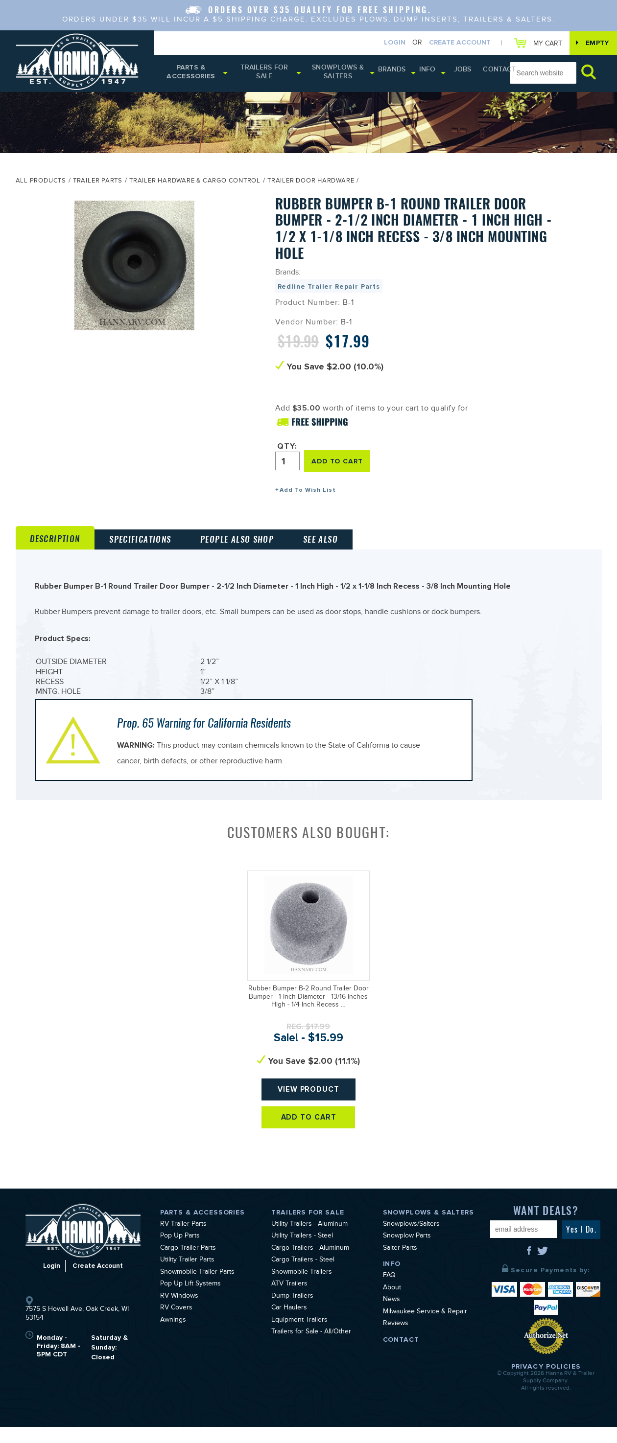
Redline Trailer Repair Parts (329, 289)
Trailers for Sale (263, 75)
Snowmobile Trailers (301, 1289)
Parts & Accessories (190, 75)
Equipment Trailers (299, 1337)
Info (420, 73)
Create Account (452, 43)
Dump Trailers (292, 1313)
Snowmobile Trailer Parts (197, 1289)
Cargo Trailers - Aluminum (310, 1265)
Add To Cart (308, 1142)
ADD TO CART (339, 463)
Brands (389, 73)
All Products (41, 184)
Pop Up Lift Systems (190, 1301)
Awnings (173, 1337)
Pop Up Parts (180, 1253)
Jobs (452, 73)
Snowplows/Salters (411, 1241)
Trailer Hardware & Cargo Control (195, 184)
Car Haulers (289, 1325)
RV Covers (176, 1325)
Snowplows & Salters (337, 75)
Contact (482, 73)
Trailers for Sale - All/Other (311, 1349)
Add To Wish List (308, 492)
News (391, 1316)
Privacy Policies (546, 1382)
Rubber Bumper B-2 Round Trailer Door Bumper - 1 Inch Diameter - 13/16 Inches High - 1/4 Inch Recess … (308, 1014)
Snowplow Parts (407, 1253)
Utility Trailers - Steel (302, 1253)
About (392, 1305)
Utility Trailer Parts (187, 1277)
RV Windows (179, 1313)
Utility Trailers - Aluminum (309, 1241)
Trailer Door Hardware (310, 184)
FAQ (389, 1292)
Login (387, 43)
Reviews (395, 1340)
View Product (309, 1110)
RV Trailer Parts (183, 1241)
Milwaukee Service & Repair (425, 1329)
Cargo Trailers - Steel (302, 1277)
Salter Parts (400, 1265)
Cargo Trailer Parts (188, 1265)
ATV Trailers (289, 1301)
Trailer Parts (97, 184)
